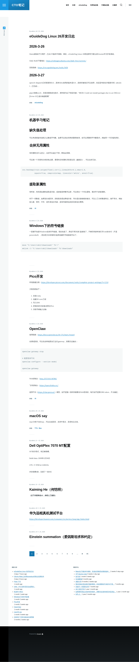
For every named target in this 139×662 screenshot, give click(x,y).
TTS (36, 428)
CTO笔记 (18, 12)
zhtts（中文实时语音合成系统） (24, 587)
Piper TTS (17, 581)
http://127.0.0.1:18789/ (48, 379)
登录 (130, 12)
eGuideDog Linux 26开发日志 (24, 571)
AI (35, 208)
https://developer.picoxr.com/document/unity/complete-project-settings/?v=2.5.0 (74, 282)
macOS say (18, 612)
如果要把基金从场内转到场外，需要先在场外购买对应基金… (96, 592)
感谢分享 (79, 581)
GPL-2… (78, 594)
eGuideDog (39, 103)
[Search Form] (121, 12)
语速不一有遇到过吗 (82, 587)
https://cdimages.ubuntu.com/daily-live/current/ (66, 61)
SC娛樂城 (79, 579)
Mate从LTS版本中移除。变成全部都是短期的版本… (93, 571)
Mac (40, 428)
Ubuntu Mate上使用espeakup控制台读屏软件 (29, 576)
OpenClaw (17, 607)
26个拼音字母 (80, 589)
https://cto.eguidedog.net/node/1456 (53, 68)
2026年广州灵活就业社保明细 (24, 617)
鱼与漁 (78, 576)
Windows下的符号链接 (21, 597)
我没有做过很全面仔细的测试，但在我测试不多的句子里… (95, 584)
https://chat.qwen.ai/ (46, 392)
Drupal (39, 634)
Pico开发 (17, 602)
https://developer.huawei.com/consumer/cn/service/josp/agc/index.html (59, 519)
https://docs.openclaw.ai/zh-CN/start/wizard (56, 335)
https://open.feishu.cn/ (49, 385)
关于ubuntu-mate (81, 574)
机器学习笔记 (18, 592)
